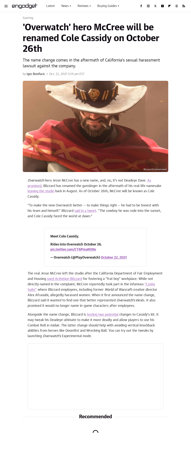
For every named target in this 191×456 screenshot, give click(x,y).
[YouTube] (162, 6)
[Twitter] (155, 6)
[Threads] (176, 6)
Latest (50, 5)
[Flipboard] (169, 6)
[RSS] (184, 6)
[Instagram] (148, 6)
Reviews (83, 5)
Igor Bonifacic (36, 74)
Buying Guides (107, 5)
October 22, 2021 (114, 257)
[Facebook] (141, 6)
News (65, 5)
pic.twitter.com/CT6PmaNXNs (73, 249)
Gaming (28, 17)
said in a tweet (85, 211)
